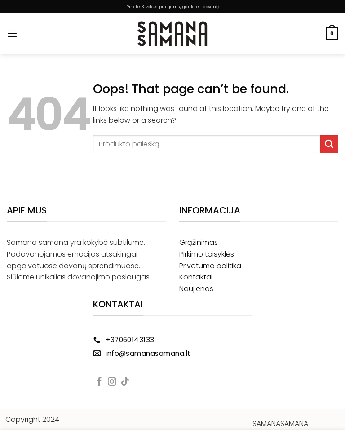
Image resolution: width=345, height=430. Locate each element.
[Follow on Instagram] (112, 382)
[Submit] (329, 144)
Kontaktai (195, 277)
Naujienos (196, 289)
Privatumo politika (210, 266)
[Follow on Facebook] (99, 382)
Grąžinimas (198, 242)
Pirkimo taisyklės (206, 254)
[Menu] (12, 33)
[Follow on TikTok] (125, 382)
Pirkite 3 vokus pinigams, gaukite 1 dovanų (172, 6)
